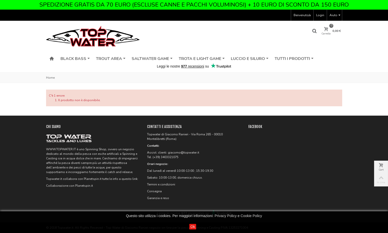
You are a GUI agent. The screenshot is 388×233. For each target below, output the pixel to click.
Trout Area (111, 58)
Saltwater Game (152, 58)
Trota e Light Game (202, 58)
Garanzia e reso (158, 198)
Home (50, 78)
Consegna (154, 191)
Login (320, 15)
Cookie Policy (251, 216)
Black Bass (75, 58)
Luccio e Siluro (250, 58)
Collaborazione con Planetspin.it (69, 186)
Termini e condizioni (161, 184)
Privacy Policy (226, 216)
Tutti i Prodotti (294, 58)
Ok (193, 227)
